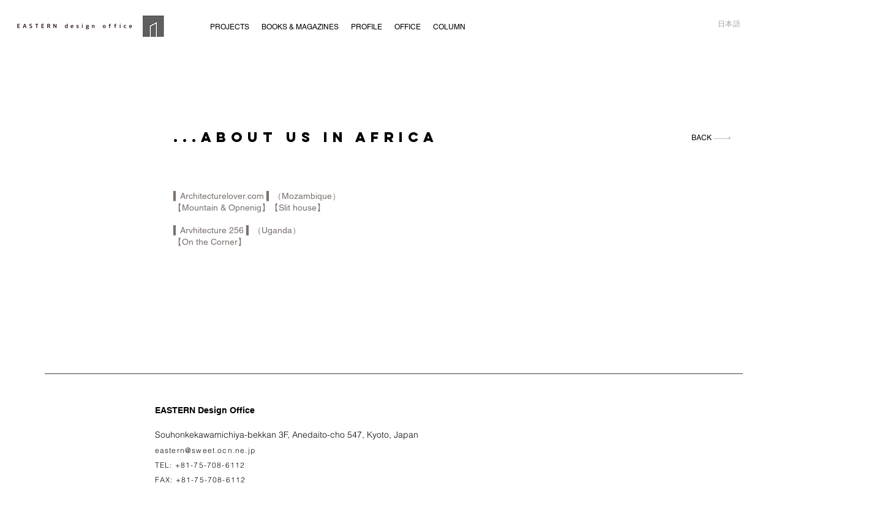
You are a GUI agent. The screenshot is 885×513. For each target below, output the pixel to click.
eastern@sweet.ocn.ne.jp (205, 450)
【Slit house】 (297, 207)
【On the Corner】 (209, 242)
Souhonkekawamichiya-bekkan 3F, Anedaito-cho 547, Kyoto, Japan (286, 434)
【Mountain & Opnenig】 (221, 207)
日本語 (729, 24)
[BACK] (712, 137)
